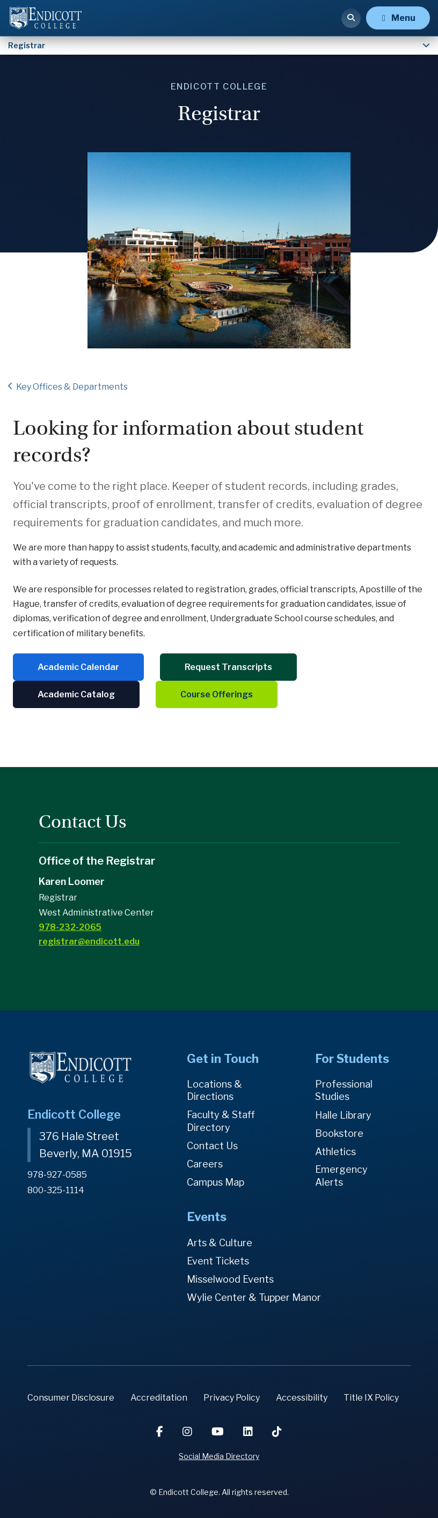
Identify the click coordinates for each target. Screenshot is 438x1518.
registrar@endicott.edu (89, 941)
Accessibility (301, 1398)
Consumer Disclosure (70, 1398)
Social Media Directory (219, 1456)
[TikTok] (277, 1431)
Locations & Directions (214, 1090)
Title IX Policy (371, 1398)
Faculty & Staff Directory (221, 1121)
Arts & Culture (219, 1242)
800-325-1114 (55, 1190)
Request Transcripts (228, 667)
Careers (205, 1164)
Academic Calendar (78, 667)
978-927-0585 (57, 1175)
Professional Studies (344, 1090)
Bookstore (339, 1133)
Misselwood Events (230, 1279)
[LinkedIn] (249, 1431)
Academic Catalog (76, 694)
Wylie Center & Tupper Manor (254, 1297)
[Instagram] (188, 1431)
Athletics (335, 1151)
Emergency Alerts (341, 1176)
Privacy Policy (231, 1398)
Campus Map (215, 1182)
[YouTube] (218, 1431)
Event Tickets (218, 1261)
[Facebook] (160, 1431)
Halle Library (343, 1115)
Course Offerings (216, 694)
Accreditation (158, 1398)
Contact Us (212, 1145)
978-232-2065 (70, 927)
